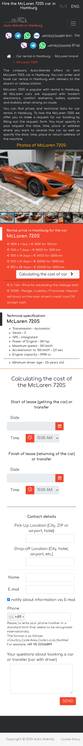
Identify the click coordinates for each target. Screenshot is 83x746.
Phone (13, 609)
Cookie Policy (70, 739)
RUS (63, 7)
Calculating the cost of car (46, 274)
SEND (67, 701)
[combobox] (16, 617)
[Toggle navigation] (73, 23)
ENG (75, 7)
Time (14, 438)
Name (13, 577)
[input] (31, 426)
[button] (79, 181)
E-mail (13, 589)
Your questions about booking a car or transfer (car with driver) (40, 657)
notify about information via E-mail (41, 600)
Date (14, 418)
